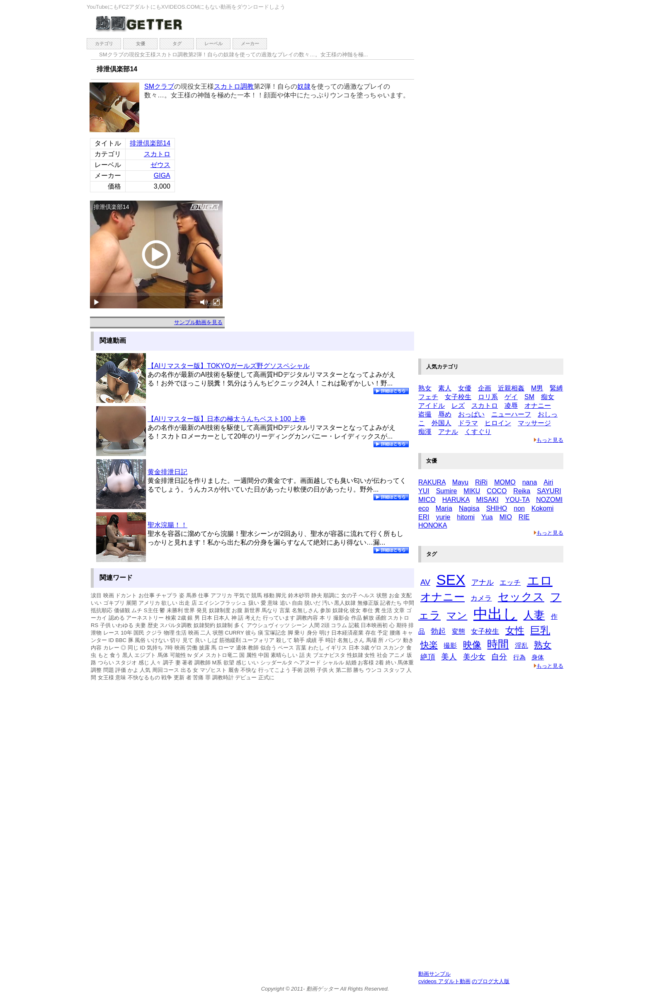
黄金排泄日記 (167, 471)
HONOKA (432, 525)
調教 (247, 86)
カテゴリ (104, 43)
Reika (521, 490)
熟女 (425, 388)
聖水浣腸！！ (167, 524)
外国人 (441, 423)
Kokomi (542, 508)
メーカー (250, 43)
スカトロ (227, 86)
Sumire (446, 490)
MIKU (471, 490)
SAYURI (549, 490)
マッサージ (534, 423)
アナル (448, 431)
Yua (487, 517)
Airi (548, 482)
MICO (427, 499)
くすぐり (478, 431)
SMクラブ (159, 86)
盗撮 (425, 414)
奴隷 (303, 86)
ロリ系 (488, 396)
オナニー (537, 405)
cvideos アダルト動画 (444, 981)
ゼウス (160, 164)
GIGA (162, 175)
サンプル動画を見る (198, 322)
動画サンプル (434, 974)
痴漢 (425, 431)
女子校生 (458, 396)
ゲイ (511, 396)
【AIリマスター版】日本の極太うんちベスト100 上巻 (227, 418)
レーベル (213, 43)
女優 (140, 43)
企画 (484, 388)
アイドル (431, 405)
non (519, 508)
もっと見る (548, 440)
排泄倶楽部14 (150, 143)
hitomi (466, 517)
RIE (524, 517)
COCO (497, 490)
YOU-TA (517, 499)
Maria (444, 508)
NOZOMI (549, 499)
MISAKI (487, 499)
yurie (443, 517)
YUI (423, 490)
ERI (423, 517)
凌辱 (511, 405)
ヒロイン (498, 423)
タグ (177, 43)
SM (529, 396)
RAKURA (432, 482)
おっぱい (471, 414)
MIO (506, 517)
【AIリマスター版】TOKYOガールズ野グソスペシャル (229, 365)
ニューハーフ (511, 414)
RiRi (481, 482)
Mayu (460, 482)
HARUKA (456, 499)
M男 (537, 388)
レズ (458, 405)
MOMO (505, 482)
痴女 (547, 396)
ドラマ (468, 423)
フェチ (428, 396)
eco (423, 508)
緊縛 (556, 388)
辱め (444, 414)
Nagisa (469, 508)
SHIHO (496, 508)
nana (529, 482)
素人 (444, 388)
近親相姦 (511, 388)
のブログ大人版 (490, 981)
